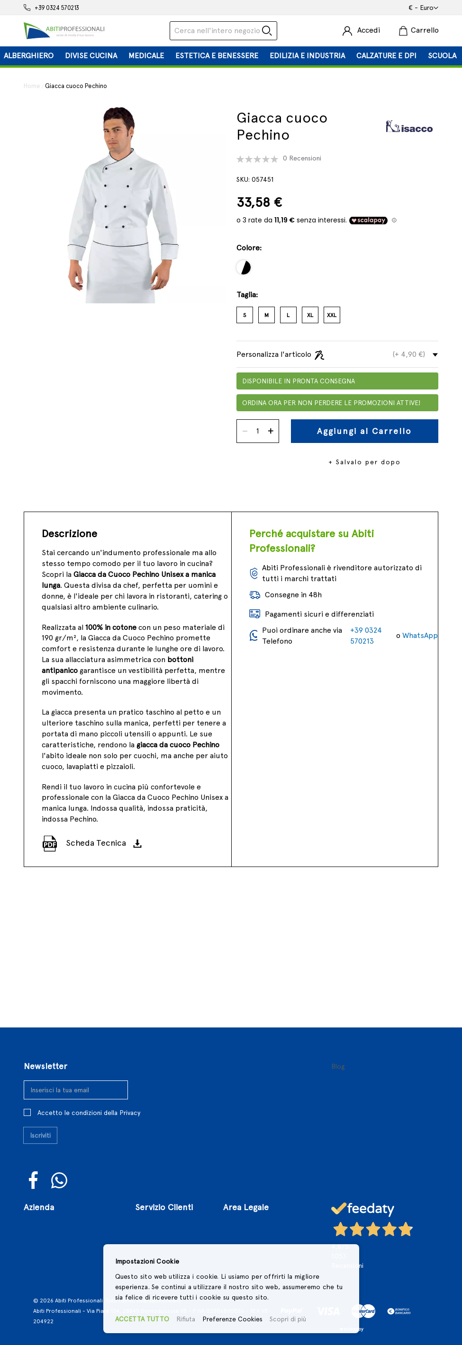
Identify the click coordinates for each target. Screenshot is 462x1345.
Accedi (368, 30)
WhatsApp (420, 635)
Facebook (34, 1155)
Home (32, 85)
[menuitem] (29, 55)
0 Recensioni (302, 158)
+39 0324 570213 (57, 7)
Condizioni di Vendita (259, 1216)
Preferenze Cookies (232, 1319)
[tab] (231, 55)
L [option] (288, 315)
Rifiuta (185, 1319)
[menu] (231, 55)
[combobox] (223, 30)
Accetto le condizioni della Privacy (88, 1087)
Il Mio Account (159, 1231)
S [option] (244, 315)
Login (144, 1201)
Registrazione (158, 1216)
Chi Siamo (41, 1201)
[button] (423, 8)
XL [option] (310, 315)
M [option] (266, 315)
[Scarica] (140, 843)
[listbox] (337, 271)
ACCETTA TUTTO (142, 1319)
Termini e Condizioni (258, 1201)
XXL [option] (331, 315)
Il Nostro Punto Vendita (65, 1216)
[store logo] (64, 30)
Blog (338, 1041)
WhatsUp (59, 1155)
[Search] (267, 30)
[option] (243, 267)
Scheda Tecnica (96, 843)
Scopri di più (288, 1319)
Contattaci (42, 1231)
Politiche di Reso (252, 1231)
